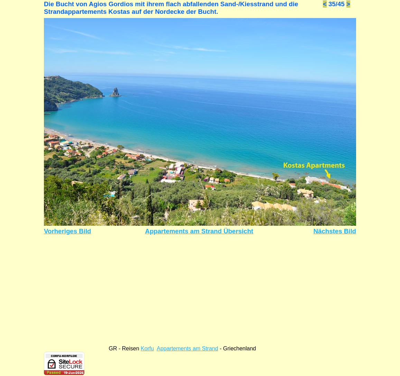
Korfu (147, 348)
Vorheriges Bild (67, 231)
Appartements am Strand (187, 348)
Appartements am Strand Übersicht (199, 231)
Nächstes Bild (335, 231)
